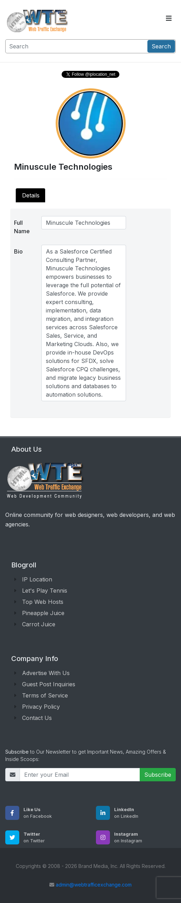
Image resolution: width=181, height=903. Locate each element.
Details (31, 195)
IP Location (37, 579)
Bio (18, 251)
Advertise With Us (46, 672)
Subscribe (157, 774)
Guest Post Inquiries (48, 684)
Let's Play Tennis (44, 590)
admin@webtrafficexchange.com (94, 885)
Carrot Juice (38, 624)
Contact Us (37, 717)
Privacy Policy (41, 706)
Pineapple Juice (43, 612)
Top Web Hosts (42, 601)
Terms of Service (45, 695)
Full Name (22, 227)
